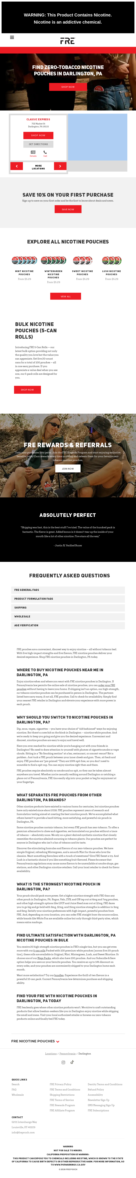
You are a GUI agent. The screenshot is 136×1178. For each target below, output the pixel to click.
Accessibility (95, 1094)
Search (16, 1084)
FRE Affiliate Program (62, 1110)
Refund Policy (96, 1089)
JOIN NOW (68, 468)
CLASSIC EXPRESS (38, 119)
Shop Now (68, 86)
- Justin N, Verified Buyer (68, 545)
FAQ (14, 1089)
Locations (51, 1053)
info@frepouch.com (23, 1132)
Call (45, 153)
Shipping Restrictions (62, 1094)
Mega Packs (44, 958)
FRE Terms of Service (62, 1100)
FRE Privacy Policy (60, 1084)
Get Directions (38, 144)
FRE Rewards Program (62, 1105)
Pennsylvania (68, 1053)
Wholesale (18, 1094)
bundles (59, 975)
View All (66, 296)
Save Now (68, 209)
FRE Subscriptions (98, 1110)
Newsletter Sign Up (98, 1100)
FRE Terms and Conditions (65, 1089)
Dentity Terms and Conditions (105, 1084)
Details (33, 153)
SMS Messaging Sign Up (101, 1105)
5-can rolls (39, 950)
